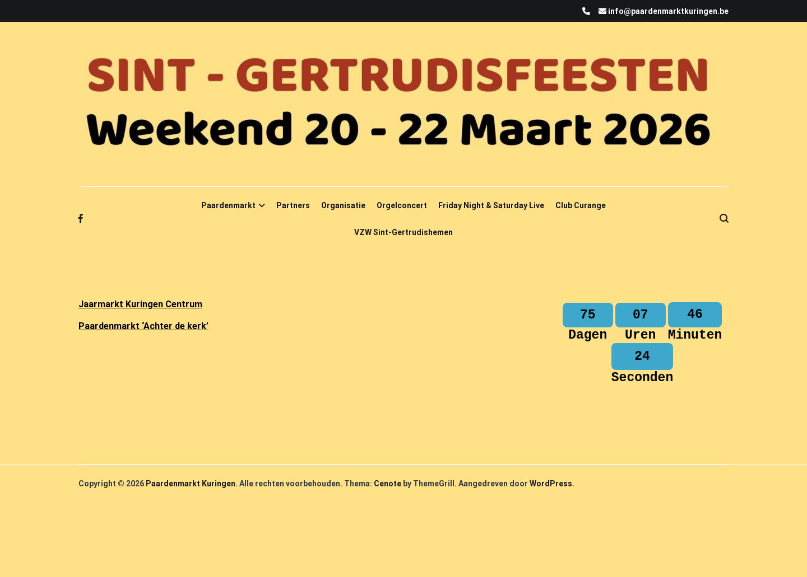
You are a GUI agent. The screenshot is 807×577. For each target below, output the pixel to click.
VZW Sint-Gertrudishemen (403, 232)
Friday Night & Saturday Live (491, 205)
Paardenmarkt (228, 205)
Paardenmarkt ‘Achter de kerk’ (143, 326)
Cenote (387, 496)
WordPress (551, 496)
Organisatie (343, 205)
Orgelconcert (402, 205)
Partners (293, 205)
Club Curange (580, 205)
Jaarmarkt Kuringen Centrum (140, 304)
